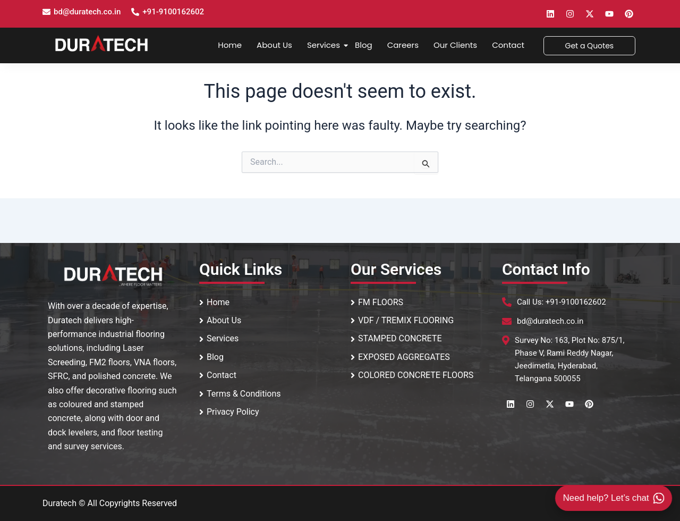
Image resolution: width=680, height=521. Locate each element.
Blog (363, 45)
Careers (403, 45)
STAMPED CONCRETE (396, 338)
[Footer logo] (113, 275)
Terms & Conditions (240, 394)
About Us (274, 45)
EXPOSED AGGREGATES (400, 357)
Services (324, 45)
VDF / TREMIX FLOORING (402, 320)
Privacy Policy (229, 412)
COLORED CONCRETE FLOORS (412, 375)
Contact (508, 45)
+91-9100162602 (173, 11)
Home (230, 45)
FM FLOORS (377, 302)
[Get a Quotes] (589, 45)
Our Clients (455, 45)
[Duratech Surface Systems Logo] (101, 43)
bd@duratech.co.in (87, 11)
